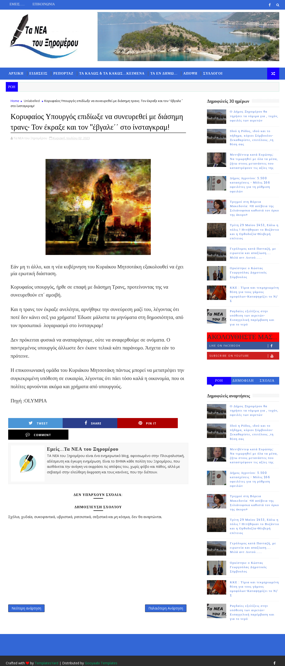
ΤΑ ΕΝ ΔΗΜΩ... (164, 73)
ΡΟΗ (219, 381)
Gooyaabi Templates (101, 658)
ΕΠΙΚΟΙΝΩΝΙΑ (44, 4)
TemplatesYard (46, 658)
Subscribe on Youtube (244, 356)
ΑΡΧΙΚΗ (16, 73)
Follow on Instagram (244, 366)
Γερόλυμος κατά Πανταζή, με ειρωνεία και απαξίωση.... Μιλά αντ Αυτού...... (253, 253)
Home (15, 101)
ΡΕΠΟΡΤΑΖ (63, 73)
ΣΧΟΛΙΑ (267, 381)
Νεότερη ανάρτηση (26, 607)
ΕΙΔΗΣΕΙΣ (38, 73)
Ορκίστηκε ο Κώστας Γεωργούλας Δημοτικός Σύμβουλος (248, 273)
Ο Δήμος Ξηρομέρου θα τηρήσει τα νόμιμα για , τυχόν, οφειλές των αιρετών (254, 116)
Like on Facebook (244, 346)
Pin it (119, 433)
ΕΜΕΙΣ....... (17, 4)
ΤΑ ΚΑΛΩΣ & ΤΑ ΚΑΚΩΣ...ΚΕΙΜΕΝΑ (112, 73)
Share (76, 433)
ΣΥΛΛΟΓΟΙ (213, 73)
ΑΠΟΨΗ (190, 73)
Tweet (32, 433)
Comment (163, 433)
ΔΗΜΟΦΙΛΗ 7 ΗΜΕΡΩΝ (243, 382)
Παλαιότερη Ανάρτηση (159, 607)
